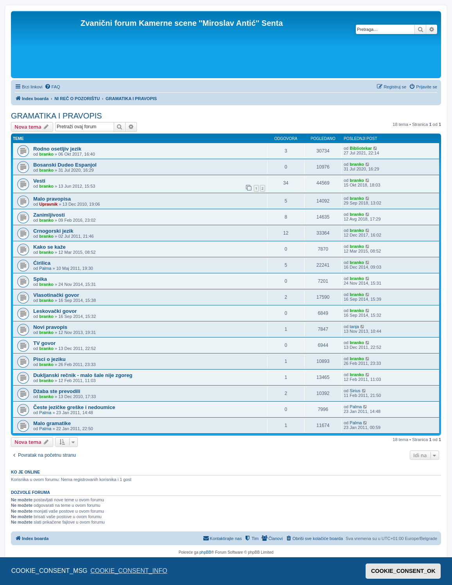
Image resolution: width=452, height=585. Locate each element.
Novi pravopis (50, 327)
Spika (40, 279)
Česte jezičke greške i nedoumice (74, 407)
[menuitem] (52, 87)
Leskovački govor (55, 311)
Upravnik (48, 204)
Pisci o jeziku (49, 359)
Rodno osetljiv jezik (57, 149)
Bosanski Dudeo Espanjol (65, 165)
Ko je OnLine (25, 472)
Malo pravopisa (52, 199)
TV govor (44, 343)
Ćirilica (41, 263)
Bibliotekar (361, 148)
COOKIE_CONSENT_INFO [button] (128, 570)
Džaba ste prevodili (56, 391)
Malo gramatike (52, 423)
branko (46, 154)
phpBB (205, 552)
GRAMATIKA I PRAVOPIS (56, 115)
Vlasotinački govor (56, 295)
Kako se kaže (49, 247)
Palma (45, 268)
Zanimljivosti (49, 215)
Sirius (355, 390)
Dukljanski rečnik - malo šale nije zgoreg (83, 375)
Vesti (39, 181)
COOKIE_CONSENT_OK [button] (403, 571)
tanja (354, 326)
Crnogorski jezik (53, 231)
